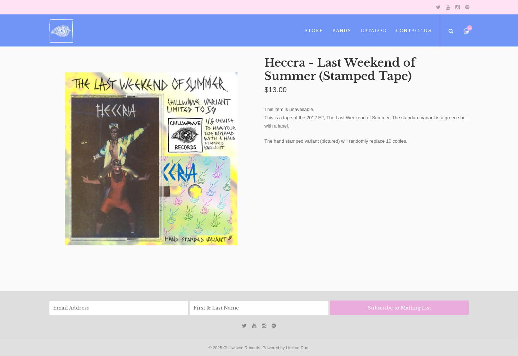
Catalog (373, 30)
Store (313, 30)
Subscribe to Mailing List (399, 308)
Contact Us (414, 30)
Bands (341, 30)
